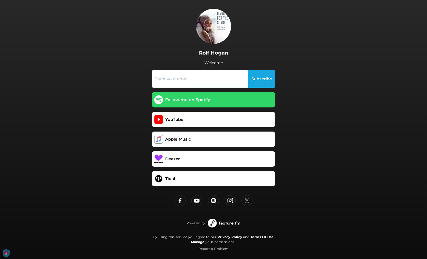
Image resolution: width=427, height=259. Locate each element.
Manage (197, 242)
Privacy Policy (230, 237)
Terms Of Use (262, 237)
